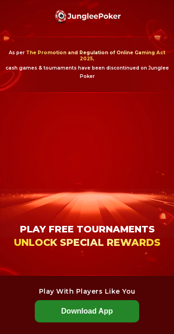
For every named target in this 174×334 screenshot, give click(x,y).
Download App (87, 311)
